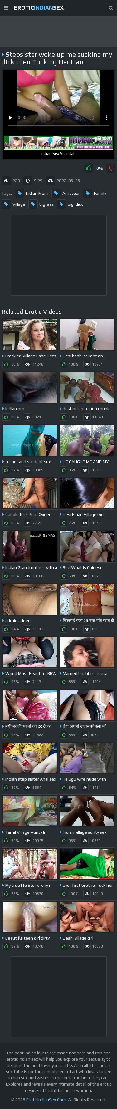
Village (13, 204)
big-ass (41, 204)
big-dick (70, 204)
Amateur (65, 193)
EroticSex (39, 7)
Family (94, 193)
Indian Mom (31, 193)
